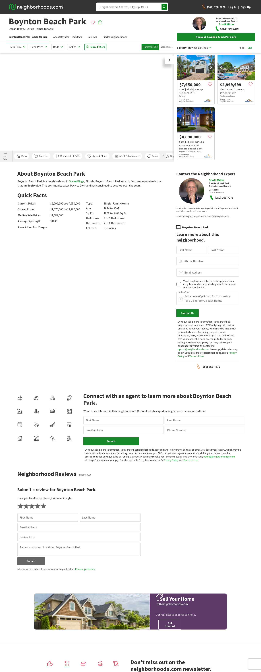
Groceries (41, 156)
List (250, 47)
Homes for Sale (150, 46)
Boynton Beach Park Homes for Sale (28, 37)
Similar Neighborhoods (115, 37)
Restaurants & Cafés (68, 156)
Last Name (217, 249)
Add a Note (184, 292)
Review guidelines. (85, 569)
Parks (21, 156)
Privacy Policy (171, 460)
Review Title (27, 537)
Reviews (92, 37)
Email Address (193, 272)
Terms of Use (196, 356)
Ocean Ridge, (17, 29)
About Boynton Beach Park (67, 37)
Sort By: (182, 47)
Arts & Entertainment (127, 156)
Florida (29, 29)
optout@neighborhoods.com (193, 349)
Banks (152, 156)
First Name (185, 249)
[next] (211, 67)
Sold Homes (166, 46)
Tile (242, 47)
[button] (169, 60)
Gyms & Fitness (97, 156)
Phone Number (193, 261)
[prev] (180, 67)
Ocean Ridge (76, 181)
